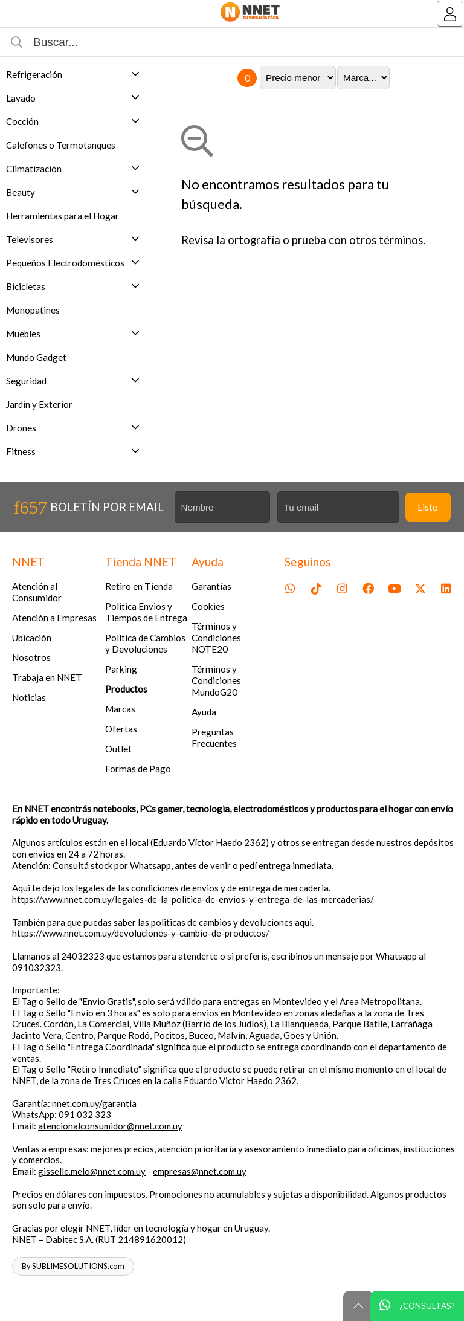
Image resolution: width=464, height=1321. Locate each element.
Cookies (208, 606)
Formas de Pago (138, 768)
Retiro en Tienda (139, 586)
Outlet (118, 748)
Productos (126, 688)
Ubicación (31, 637)
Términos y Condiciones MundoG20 (216, 680)
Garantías (211, 586)
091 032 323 (85, 1114)
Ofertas (121, 728)
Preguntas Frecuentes (214, 737)
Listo (427, 507)
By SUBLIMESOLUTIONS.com (73, 1266)
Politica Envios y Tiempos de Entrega (146, 612)
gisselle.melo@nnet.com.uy (92, 1171)
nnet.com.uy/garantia (94, 1103)
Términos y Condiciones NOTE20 (216, 637)
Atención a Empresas (54, 617)
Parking (121, 669)
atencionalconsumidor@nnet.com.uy (110, 1125)
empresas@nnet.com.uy (199, 1171)
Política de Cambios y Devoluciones (145, 643)
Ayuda (204, 711)
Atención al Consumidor (37, 592)
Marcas (120, 708)
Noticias (29, 697)
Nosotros (31, 657)
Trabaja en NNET (47, 677)
